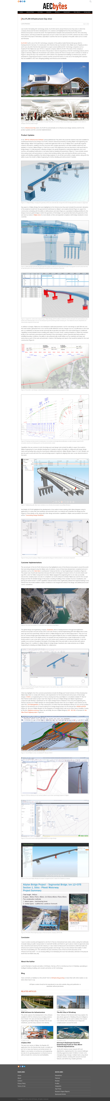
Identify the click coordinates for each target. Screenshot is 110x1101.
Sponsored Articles (60, 1094)
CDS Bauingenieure (33, 704)
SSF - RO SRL (72, 710)
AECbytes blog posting (57, 978)
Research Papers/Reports (62, 1091)
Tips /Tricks (76, 12)
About (19, 1078)
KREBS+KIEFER (81, 706)
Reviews (48, 12)
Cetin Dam (37, 571)
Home (22, 12)
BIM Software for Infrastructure (33, 1012)
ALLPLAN (24, 43)
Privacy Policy (22, 1083)
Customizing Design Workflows (34, 515)
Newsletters (30, 12)
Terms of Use (21, 1086)
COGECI (28, 697)
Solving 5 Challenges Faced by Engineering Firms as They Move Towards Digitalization (69, 1044)
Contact (20, 1081)
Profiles (56, 12)
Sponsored (86, 12)
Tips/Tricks (58, 1089)
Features (40, 12)
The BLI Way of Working (66, 1012)
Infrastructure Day (30, 128)
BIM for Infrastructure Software (34, 140)
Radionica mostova (33, 710)
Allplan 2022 (37, 215)
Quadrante (50, 630)
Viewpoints (66, 12)
